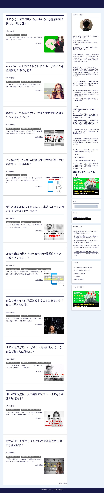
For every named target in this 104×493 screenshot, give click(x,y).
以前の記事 (62, 483)
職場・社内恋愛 (79, 279)
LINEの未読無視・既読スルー (13, 34)
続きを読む (39, 43)
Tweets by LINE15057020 (80, 217)
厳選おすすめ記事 (40, 269)
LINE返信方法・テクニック (28, 81)
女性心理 (24, 34)
